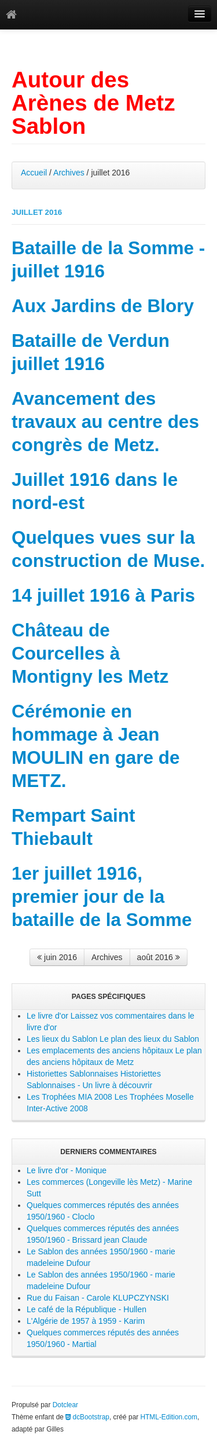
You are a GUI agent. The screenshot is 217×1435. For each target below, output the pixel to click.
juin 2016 (57, 957)
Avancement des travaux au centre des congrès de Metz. (105, 421)
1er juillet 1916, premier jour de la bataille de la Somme (102, 896)
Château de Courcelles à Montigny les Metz (90, 653)
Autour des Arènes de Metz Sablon (93, 102)
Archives (68, 172)
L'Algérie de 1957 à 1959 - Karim (86, 1321)
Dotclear (65, 1405)
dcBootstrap (87, 1417)
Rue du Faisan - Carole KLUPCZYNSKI (98, 1297)
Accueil (34, 172)
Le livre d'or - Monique (66, 1170)
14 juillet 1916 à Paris (103, 595)
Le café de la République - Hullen (86, 1309)
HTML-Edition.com (169, 1417)
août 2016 (158, 957)
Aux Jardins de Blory (103, 305)
